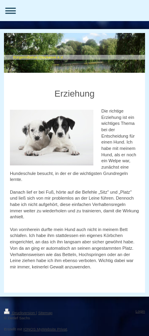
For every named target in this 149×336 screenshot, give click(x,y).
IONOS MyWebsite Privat (45, 329)
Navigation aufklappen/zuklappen (74, 10)
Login (140, 311)
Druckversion (20, 313)
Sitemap (45, 313)
